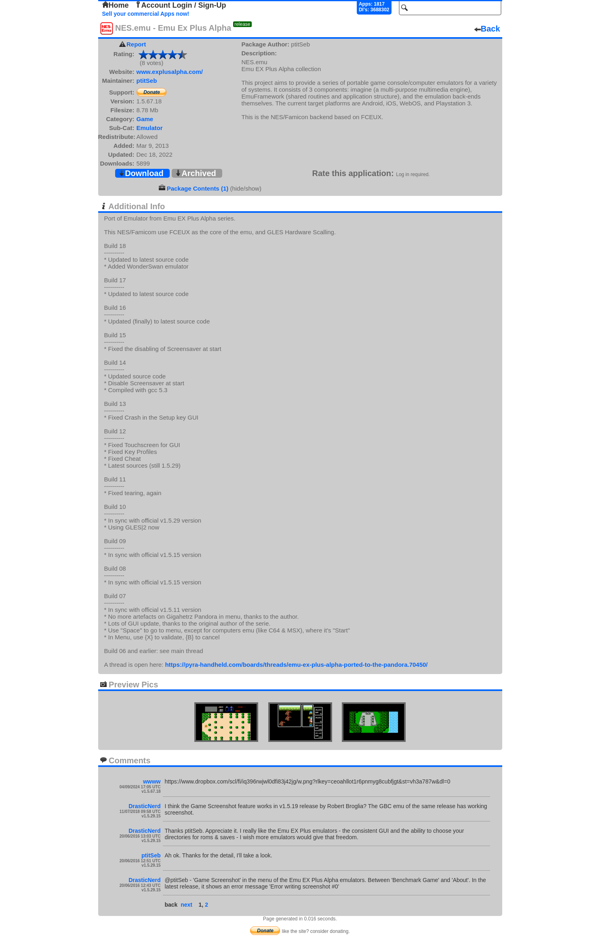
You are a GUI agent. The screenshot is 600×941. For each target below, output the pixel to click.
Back (487, 28)
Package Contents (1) (198, 188)
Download (141, 173)
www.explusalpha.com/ (170, 71)
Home (115, 5)
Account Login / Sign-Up (180, 5)
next (186, 904)
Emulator (150, 127)
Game (145, 119)
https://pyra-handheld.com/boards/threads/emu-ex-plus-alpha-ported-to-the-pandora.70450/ (296, 664)
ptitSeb (147, 80)
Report (136, 44)
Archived (195, 173)
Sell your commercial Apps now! (145, 14)
